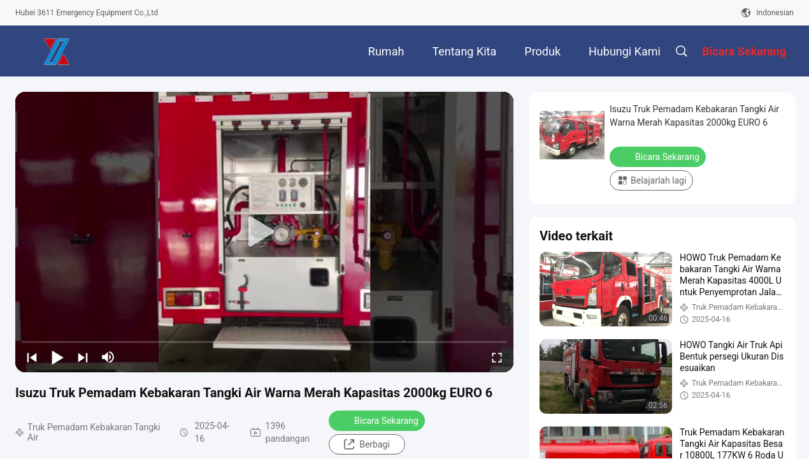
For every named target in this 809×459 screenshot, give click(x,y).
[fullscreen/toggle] (497, 357)
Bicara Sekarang (378, 420)
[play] (264, 232)
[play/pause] (57, 357)
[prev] (32, 357)
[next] (83, 357)
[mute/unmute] (108, 357)
